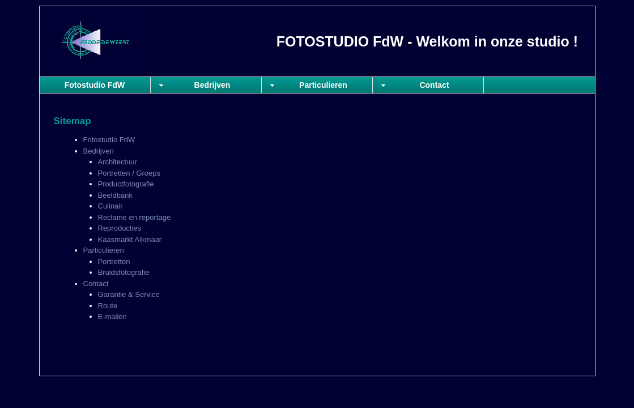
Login (541, 364)
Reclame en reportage (134, 217)
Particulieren (323, 85)
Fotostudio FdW (95, 85)
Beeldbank (115, 195)
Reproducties (120, 228)
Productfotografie (126, 184)
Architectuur (117, 162)
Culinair (110, 206)
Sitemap (516, 364)
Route (108, 305)
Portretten (114, 261)
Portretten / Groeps (129, 173)
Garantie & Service (129, 294)
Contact (434, 85)
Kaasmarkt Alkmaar (130, 239)
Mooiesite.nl (570, 364)
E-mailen (112, 316)
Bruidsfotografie (124, 272)
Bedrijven (212, 85)
